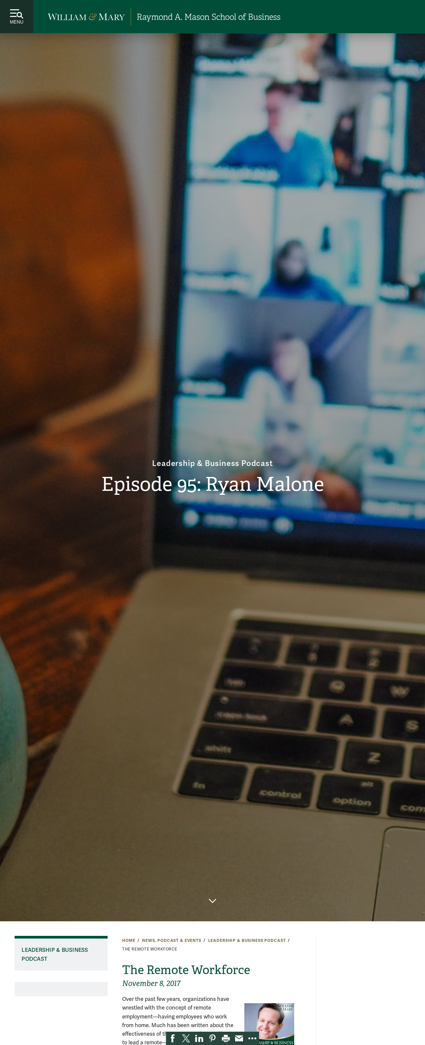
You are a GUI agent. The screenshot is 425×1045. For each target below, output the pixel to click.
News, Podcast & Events (171, 940)
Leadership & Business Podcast (212, 463)
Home (128, 940)
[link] (172, 1038)
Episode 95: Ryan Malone (212, 484)
